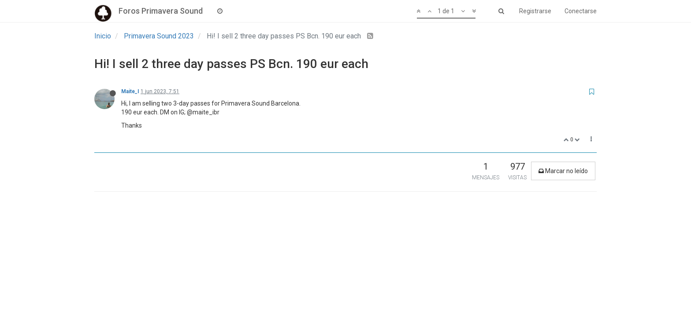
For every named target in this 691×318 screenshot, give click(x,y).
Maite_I (130, 91)
